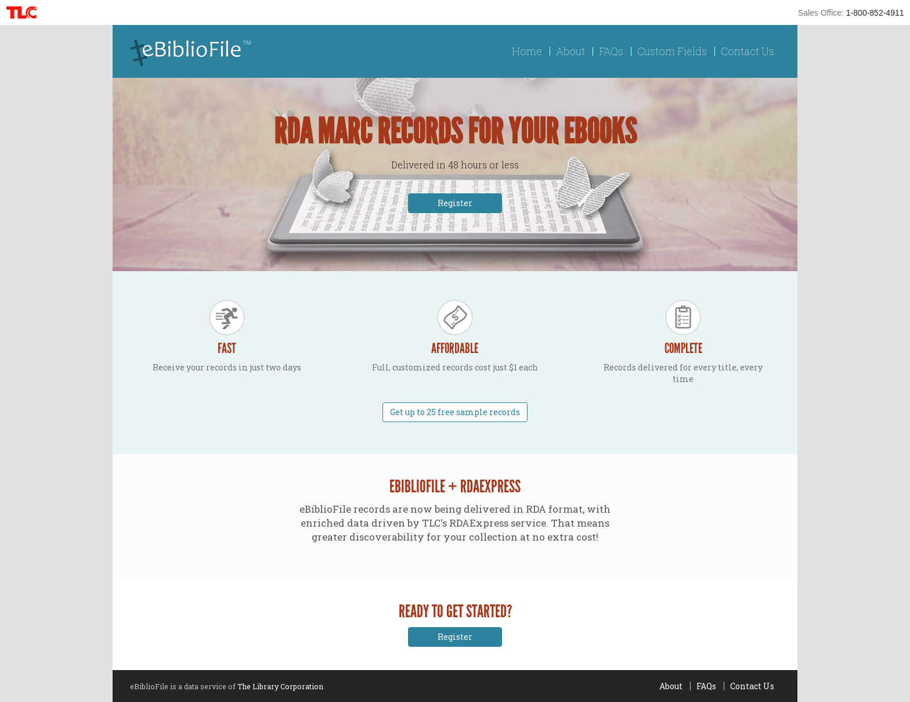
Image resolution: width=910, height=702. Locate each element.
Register (455, 202)
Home (527, 51)
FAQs (611, 51)
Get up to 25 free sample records (455, 411)
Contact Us (747, 51)
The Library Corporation (280, 686)
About (570, 51)
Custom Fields (672, 51)
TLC (25, 12)
